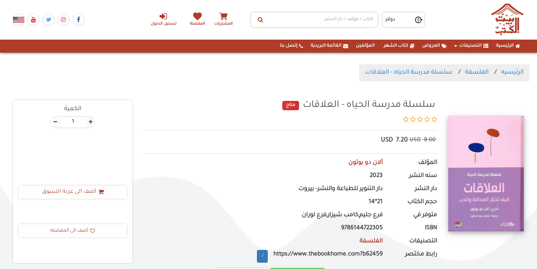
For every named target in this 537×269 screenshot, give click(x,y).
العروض (434, 46)
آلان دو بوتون (365, 163)
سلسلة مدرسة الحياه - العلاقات (408, 72)
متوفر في (425, 215)
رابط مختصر (421, 254)
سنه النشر (423, 176)
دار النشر (426, 189)
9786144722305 (362, 228)
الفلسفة (477, 72)
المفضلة (197, 24)
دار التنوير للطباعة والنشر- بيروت (340, 189)
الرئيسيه (512, 72)
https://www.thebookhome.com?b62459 (328, 254)
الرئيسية (508, 46)
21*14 (375, 202)
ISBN (431, 228)
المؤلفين (365, 46)
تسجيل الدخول (163, 19)
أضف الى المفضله (72, 231)
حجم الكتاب (422, 202)
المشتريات (223, 24)
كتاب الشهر (399, 46)
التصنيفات (471, 46)
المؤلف (427, 163)
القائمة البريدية (329, 46)
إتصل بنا (291, 46)
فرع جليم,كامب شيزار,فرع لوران (342, 215)
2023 (376, 176)
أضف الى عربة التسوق (73, 192)
